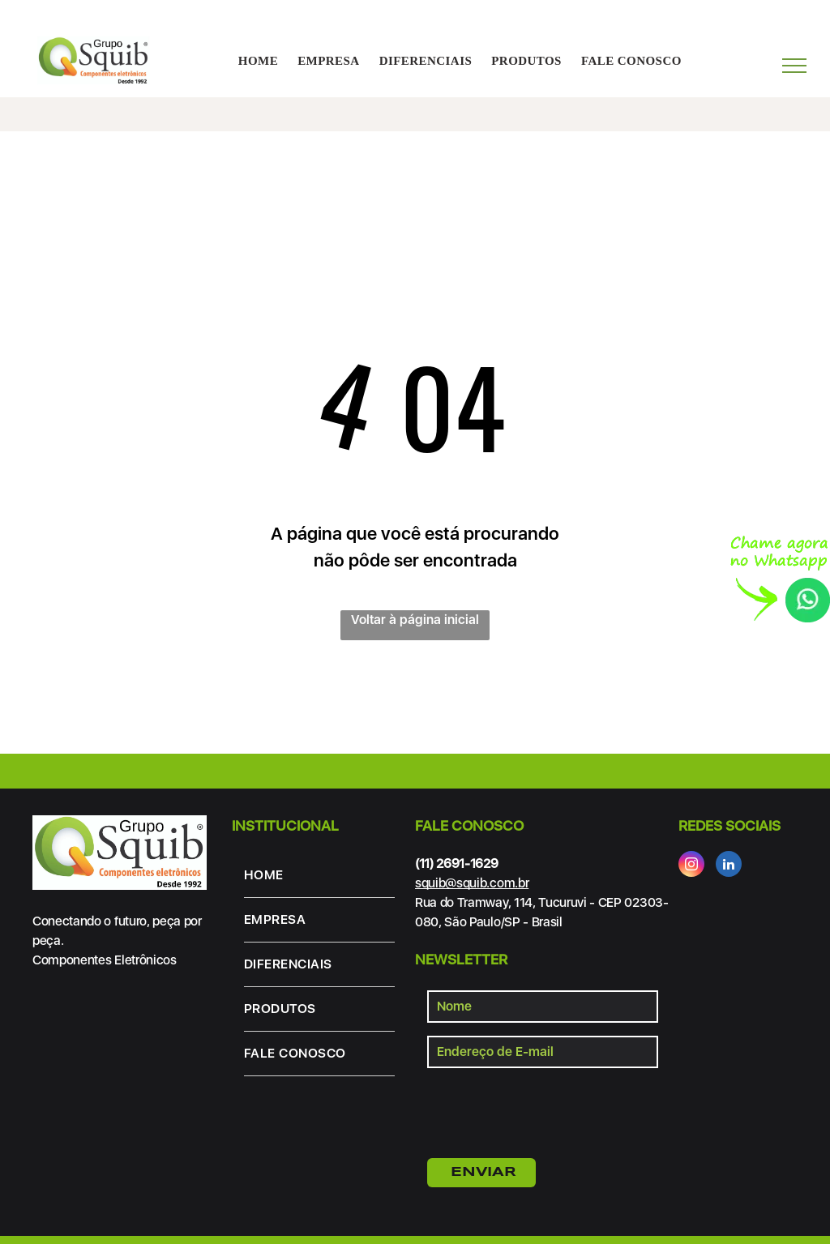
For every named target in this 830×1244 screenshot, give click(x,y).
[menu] (794, 66)
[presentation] (550, 1110)
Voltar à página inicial (415, 619)
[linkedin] (729, 866)
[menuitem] (258, 61)
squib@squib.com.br (471, 883)
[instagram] (691, 866)
